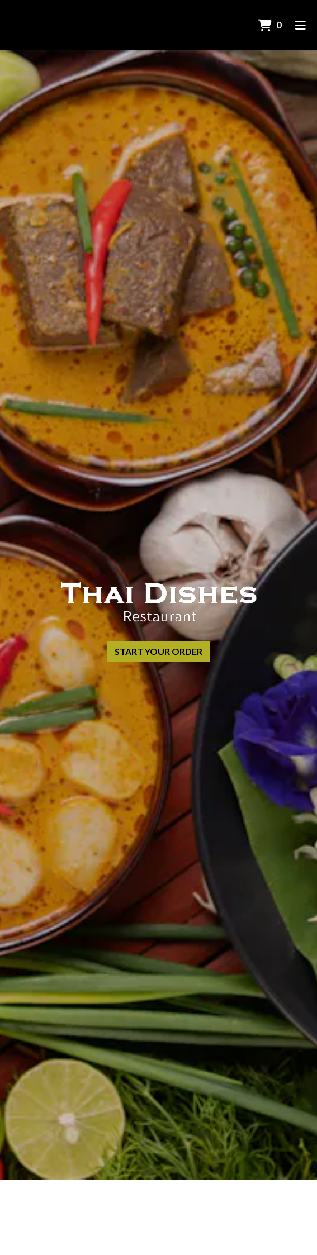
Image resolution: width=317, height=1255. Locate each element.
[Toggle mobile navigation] (300, 25)
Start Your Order (158, 651)
